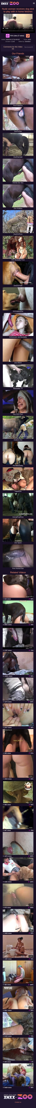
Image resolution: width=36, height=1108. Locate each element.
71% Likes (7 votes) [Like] (15, 36)
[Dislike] (28, 36)
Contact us (18, 1102)
